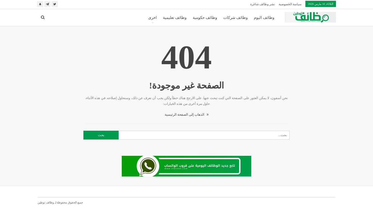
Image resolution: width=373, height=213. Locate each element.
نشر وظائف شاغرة (262, 4)
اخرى (152, 18)
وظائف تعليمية (175, 18)
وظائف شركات (235, 18)
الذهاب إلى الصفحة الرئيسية (187, 114)
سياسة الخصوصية (290, 4)
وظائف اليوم (264, 18)
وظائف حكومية (205, 18)
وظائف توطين (46, 202)
